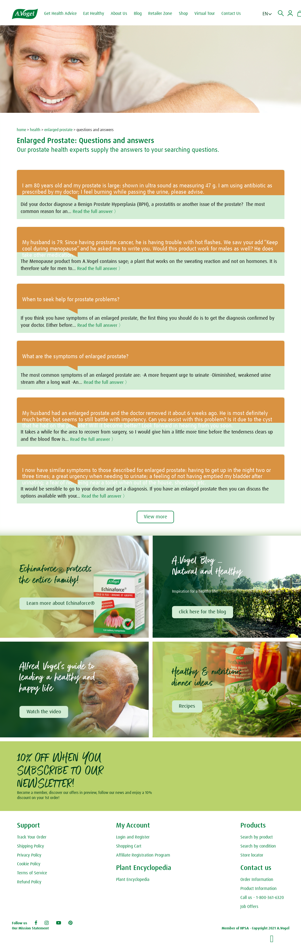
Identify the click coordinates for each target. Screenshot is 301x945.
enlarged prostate (58, 130)
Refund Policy (29, 883)
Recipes (187, 706)
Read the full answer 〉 (97, 211)
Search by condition (258, 847)
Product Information (258, 889)
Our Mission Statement (30, 929)
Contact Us (233, 13)
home (21, 130)
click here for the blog (203, 612)
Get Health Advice (62, 13)
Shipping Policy (30, 847)
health (35, 130)
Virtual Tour (207, 13)
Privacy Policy (29, 856)
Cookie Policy (28, 865)
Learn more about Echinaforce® (61, 603)
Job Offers (249, 907)
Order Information (256, 880)
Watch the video (44, 712)
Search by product (256, 838)
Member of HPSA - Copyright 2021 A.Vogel (255, 929)
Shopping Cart (128, 847)
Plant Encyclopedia (132, 880)
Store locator (251, 856)
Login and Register (133, 838)
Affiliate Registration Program (143, 856)
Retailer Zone (162, 13)
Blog (140, 13)
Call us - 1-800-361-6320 (262, 898)
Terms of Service (32, 874)
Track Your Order (31, 838)
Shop (185, 13)
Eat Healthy (96, 13)
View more (155, 517)
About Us (121, 13)
